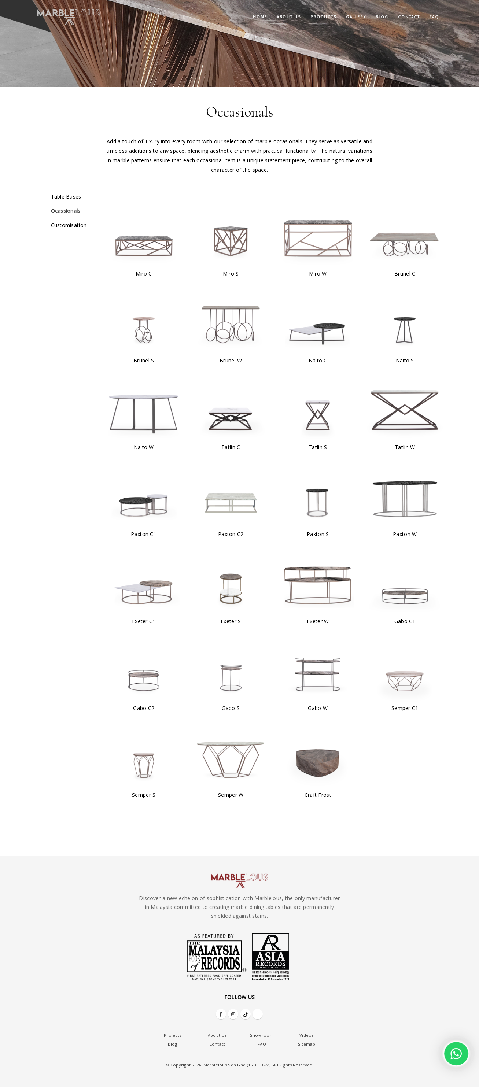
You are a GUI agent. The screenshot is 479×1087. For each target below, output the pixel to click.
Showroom (262, 1035)
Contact (409, 16)
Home (260, 16)
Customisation (69, 225)
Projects (172, 1035)
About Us (217, 1035)
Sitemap (306, 1044)
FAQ (434, 16)
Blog (382, 16)
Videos (306, 1035)
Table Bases (66, 196)
